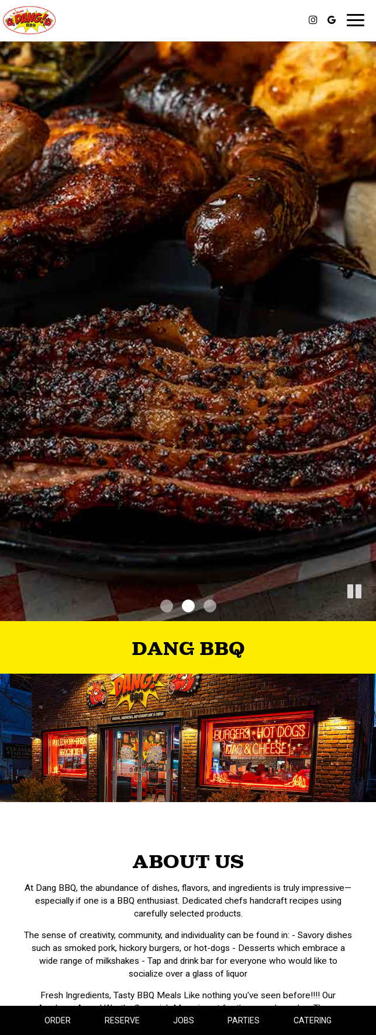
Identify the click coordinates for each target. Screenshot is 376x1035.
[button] (367, 612)
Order (57, 1020)
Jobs (183, 1020)
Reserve (122, 1020)
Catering (313, 1020)
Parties (243, 1020)
